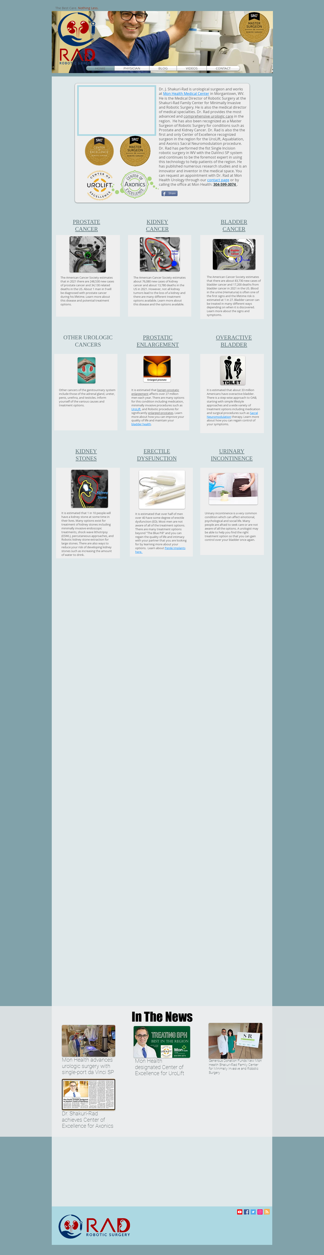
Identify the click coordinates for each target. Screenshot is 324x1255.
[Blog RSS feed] (267, 1212)
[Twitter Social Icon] (253, 1212)
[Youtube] (239, 1212)
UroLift (136, 409)
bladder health (141, 424)
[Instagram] (260, 1212)
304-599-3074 (224, 184)
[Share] (170, 193)
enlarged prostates (160, 413)
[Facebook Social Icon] (246, 1212)
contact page (218, 179)
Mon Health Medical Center (186, 93)
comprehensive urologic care (208, 116)
